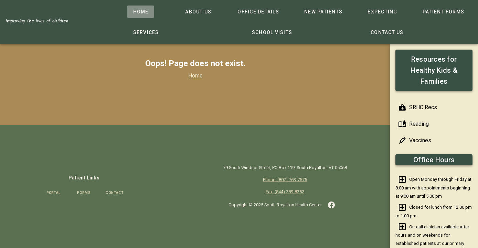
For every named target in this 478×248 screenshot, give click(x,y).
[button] (331, 204)
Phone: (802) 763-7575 (285, 179)
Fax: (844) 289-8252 (285, 191)
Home (195, 75)
